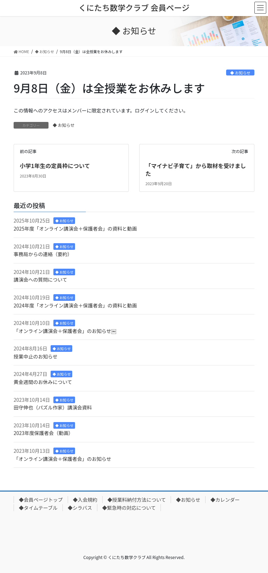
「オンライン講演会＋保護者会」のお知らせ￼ (65, 330)
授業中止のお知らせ (36, 356)
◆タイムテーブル (38, 507)
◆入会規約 (85, 499)
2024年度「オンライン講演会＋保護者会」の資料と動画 (75, 305)
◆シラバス (80, 507)
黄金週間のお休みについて (43, 381)
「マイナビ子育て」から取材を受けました (196, 169)
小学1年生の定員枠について (55, 165)
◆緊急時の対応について (129, 507)
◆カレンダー (225, 499)
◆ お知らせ (240, 72)
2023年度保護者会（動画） (43, 432)
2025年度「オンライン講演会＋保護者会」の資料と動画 (75, 228)
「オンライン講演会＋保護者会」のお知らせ (62, 458)
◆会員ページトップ (41, 499)
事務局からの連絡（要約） (43, 254)
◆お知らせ (188, 499)
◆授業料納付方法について (136, 499)
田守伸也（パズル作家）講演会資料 (53, 407)
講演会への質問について (40, 279)
